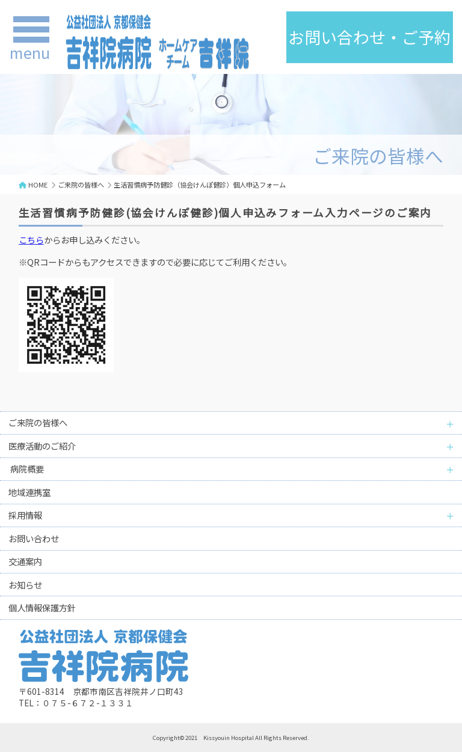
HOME (38, 184)
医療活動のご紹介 (42, 445)
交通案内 (25, 561)
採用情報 (25, 515)
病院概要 (26, 468)
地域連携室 (29, 492)
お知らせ (25, 584)
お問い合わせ (33, 538)
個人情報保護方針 (42, 607)
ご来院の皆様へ (81, 184)
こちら (31, 239)
